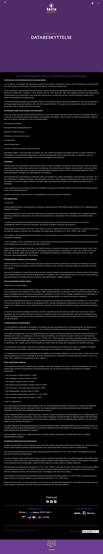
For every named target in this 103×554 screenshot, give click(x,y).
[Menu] (5, 2)
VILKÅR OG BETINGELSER (12, 530)
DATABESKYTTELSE (27, 530)
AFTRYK (35, 530)
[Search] (98, 3)
